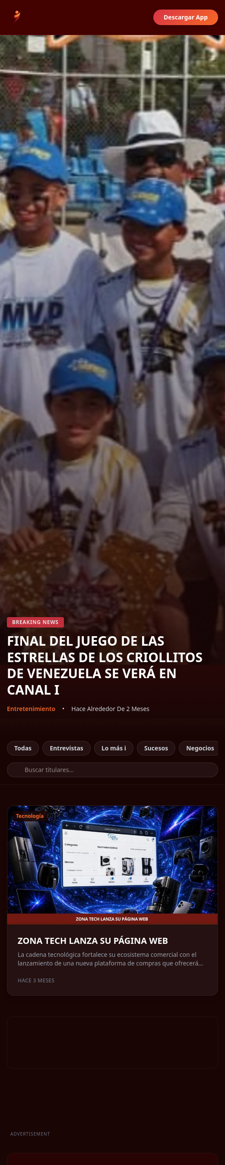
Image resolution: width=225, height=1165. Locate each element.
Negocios (200, 748)
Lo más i (113, 748)
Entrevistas (66, 748)
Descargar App (186, 17)
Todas (23, 748)
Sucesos (156, 748)
